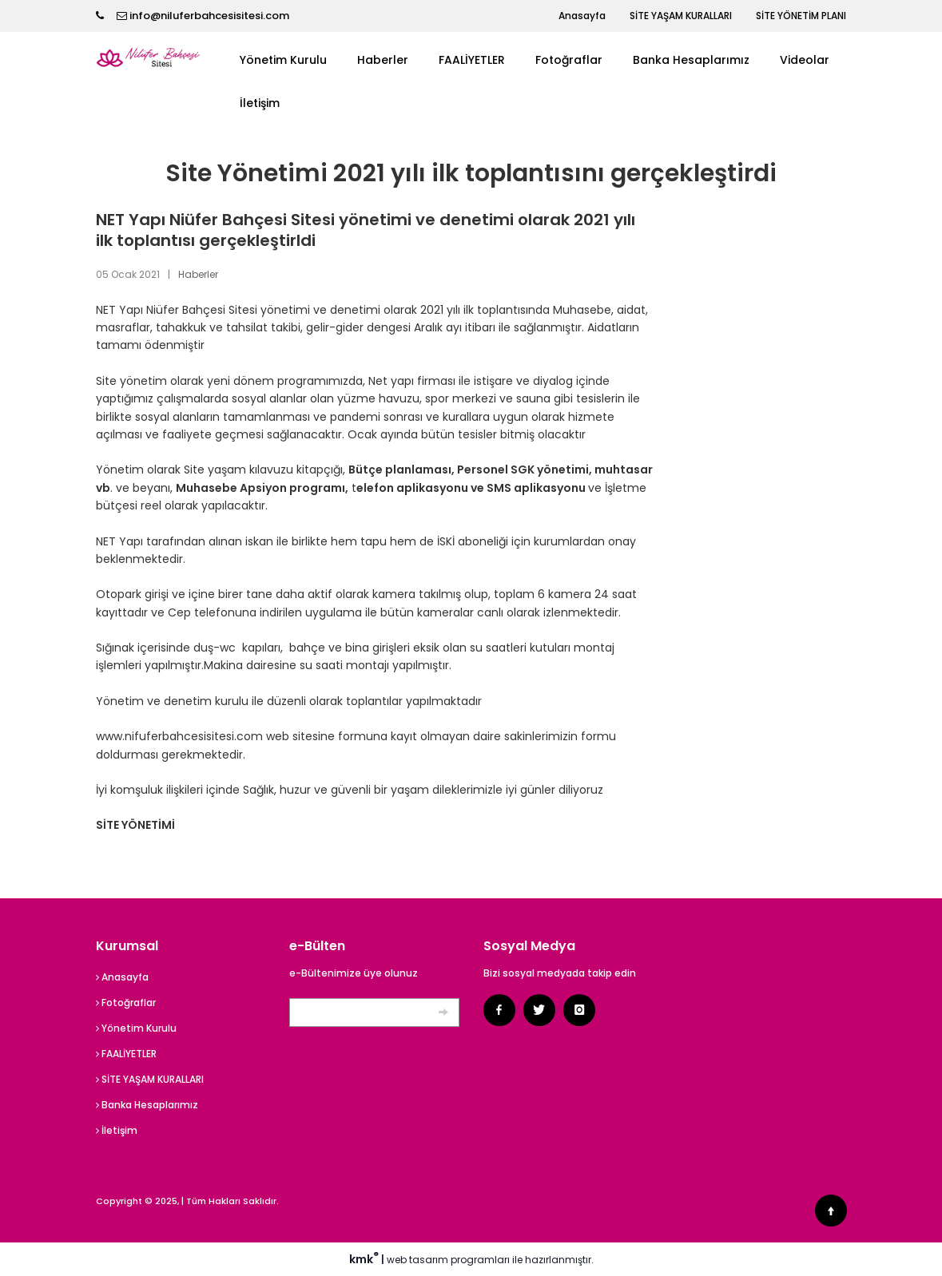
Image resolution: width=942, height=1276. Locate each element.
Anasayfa (582, 15)
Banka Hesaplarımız (691, 60)
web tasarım (417, 1259)
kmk (365, 1259)
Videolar (804, 60)
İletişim (260, 103)
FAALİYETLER (472, 60)
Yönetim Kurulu (283, 60)
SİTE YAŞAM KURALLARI (681, 15)
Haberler (382, 60)
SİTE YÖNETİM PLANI (801, 15)
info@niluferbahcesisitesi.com (209, 15)
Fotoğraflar (568, 60)
